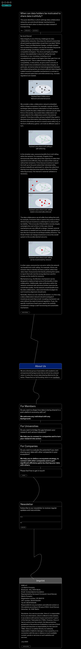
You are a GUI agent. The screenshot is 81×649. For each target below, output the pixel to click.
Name (21, 516)
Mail (21, 522)
